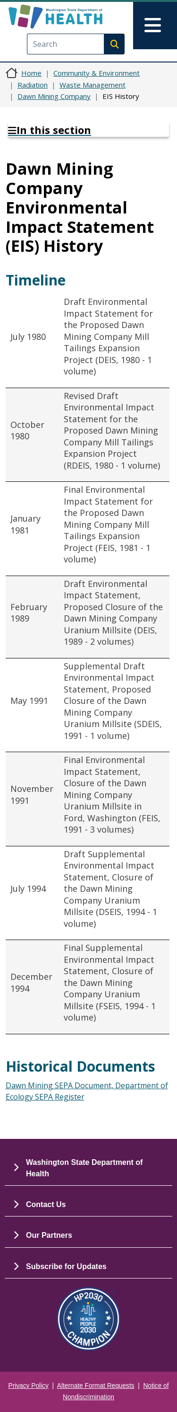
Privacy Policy (28, 1385)
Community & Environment (96, 73)
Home (31, 73)
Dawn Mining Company (54, 96)
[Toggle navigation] (155, 25)
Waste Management (92, 84)
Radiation (32, 84)
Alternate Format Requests (96, 1385)
